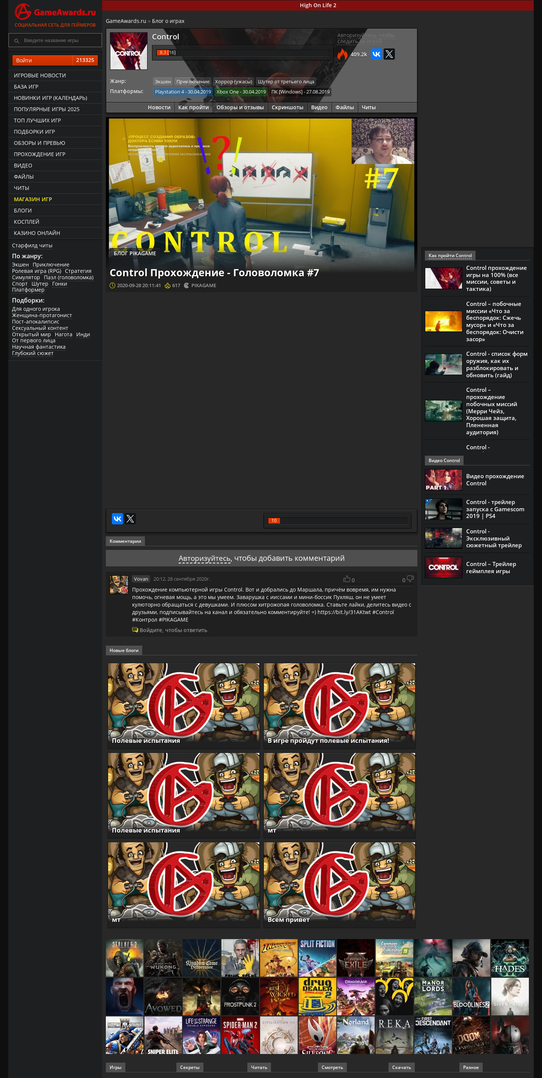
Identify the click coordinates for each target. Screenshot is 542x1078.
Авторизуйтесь (204, 558)
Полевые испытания (148, 740)
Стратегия (78, 270)
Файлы (24, 176)
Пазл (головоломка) (68, 277)
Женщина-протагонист (42, 315)
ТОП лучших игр (37, 120)
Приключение (51, 264)
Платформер (28, 289)
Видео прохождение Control (495, 480)
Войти (55, 60)
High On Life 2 (318, 5)
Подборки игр (34, 131)
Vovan (141, 578)
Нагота (63, 334)
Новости (159, 106)
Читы (21, 187)
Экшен (20, 264)
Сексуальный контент (40, 327)
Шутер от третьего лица (286, 81)
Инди (83, 334)
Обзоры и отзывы (240, 106)
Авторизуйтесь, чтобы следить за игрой (366, 38)
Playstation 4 (169, 91)
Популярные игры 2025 (47, 109)
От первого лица (34, 340)
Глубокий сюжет (33, 353)
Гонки (59, 283)
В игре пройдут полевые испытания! (333, 740)
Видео (23, 165)
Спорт (20, 283)
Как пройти (193, 106)
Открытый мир (31, 334)
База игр (26, 86)
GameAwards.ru (126, 20)
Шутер (40, 283)
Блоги (23, 210)
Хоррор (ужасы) (233, 81)
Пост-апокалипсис (35, 321)
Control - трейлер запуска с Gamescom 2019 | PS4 (495, 508)
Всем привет (290, 919)
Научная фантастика (39, 346)
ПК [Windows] (287, 91)
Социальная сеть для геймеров (55, 14)
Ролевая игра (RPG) (36, 270)
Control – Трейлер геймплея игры (491, 567)
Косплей (26, 221)
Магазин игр (33, 199)
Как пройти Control (450, 255)
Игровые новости (40, 75)
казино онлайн (37, 232)
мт (272, 829)
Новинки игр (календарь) (50, 97)
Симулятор (26, 277)
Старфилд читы (32, 245)
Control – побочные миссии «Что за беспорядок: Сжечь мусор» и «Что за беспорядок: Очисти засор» (495, 319)
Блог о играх (168, 20)
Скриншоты (287, 106)
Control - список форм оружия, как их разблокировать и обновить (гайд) (497, 361)
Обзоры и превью (39, 142)
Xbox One (228, 91)
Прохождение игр (39, 154)
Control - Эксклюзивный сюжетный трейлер (494, 538)
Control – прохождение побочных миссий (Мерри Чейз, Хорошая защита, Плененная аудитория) (491, 406)
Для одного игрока (36, 308)
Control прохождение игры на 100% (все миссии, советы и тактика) (496, 278)
